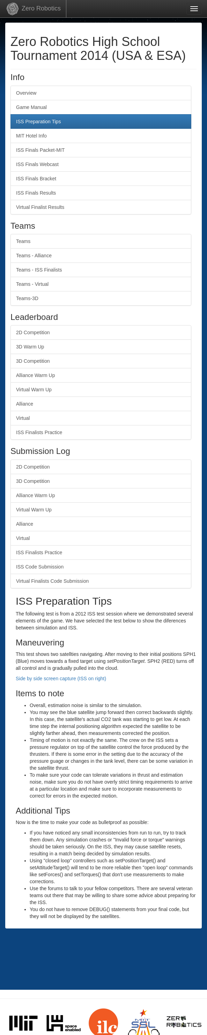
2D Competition (33, 332)
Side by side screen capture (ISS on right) (61, 678)
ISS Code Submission (40, 567)
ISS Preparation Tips (38, 121)
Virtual (23, 418)
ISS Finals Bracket (36, 178)
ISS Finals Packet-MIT (40, 150)
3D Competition (33, 361)
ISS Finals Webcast (37, 164)
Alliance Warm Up (35, 375)
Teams (23, 241)
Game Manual (31, 107)
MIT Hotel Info (31, 136)
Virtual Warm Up (34, 389)
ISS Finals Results (36, 193)
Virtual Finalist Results (40, 207)
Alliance (24, 404)
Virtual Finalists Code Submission (52, 581)
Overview (26, 93)
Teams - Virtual (32, 284)
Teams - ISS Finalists (39, 270)
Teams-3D (27, 298)
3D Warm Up (30, 347)
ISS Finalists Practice (39, 432)
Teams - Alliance (34, 255)
